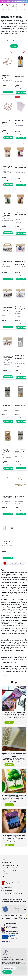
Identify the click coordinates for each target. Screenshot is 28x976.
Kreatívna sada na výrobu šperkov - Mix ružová (20, 167)
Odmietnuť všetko (9, 968)
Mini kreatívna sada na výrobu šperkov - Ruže (7, 263)
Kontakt (3, 876)
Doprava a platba (6, 862)
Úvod (2, 9)
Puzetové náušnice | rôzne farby (7, 542)
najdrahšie (14, 41)
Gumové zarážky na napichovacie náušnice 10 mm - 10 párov (20, 358)
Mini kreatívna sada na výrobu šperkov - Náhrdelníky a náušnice (7, 310)
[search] (20, 5)
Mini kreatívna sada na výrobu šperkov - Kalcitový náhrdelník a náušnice (7, 358)
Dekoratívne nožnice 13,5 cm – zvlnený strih (20, 76)
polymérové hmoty (17, 627)
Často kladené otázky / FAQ (9, 865)
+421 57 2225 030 (8, 888)
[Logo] (11, 5)
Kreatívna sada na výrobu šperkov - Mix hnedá (7, 168)
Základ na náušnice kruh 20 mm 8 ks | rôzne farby (20, 451)
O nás (3, 859)
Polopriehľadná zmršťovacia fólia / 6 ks (20, 122)
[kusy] (7, 88)
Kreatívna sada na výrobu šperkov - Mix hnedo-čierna (20, 214)
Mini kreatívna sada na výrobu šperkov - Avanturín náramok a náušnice (20, 309)
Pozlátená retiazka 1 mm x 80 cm (20, 406)
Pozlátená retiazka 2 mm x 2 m (7, 406)
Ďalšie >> (22, 563)
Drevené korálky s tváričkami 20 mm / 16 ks (7, 122)
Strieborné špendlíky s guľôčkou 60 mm (7, 497)
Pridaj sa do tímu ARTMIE (8, 871)
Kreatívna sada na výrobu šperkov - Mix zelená (7, 215)
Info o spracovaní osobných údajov (11, 893)
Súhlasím (7, 972)
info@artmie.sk (7, 890)
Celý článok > (9, 722)
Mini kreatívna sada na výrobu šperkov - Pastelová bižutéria (20, 263)
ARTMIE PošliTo (5, 873)
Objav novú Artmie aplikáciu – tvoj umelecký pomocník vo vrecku (14, 713)
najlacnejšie (5, 41)
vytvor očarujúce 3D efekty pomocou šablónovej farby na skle (14, 836)
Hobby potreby (10, 9)
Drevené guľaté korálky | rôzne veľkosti (6, 77)
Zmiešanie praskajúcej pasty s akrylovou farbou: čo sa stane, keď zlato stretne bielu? (14, 755)
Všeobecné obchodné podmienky (11, 868)
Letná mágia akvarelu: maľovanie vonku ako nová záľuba (14, 796)
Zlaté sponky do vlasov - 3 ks (19, 497)
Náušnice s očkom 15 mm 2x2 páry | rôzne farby (7, 451)
